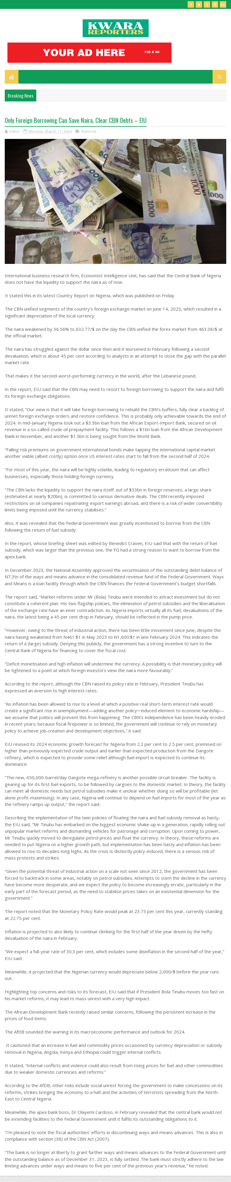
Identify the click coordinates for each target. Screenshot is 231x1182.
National (88, 135)
